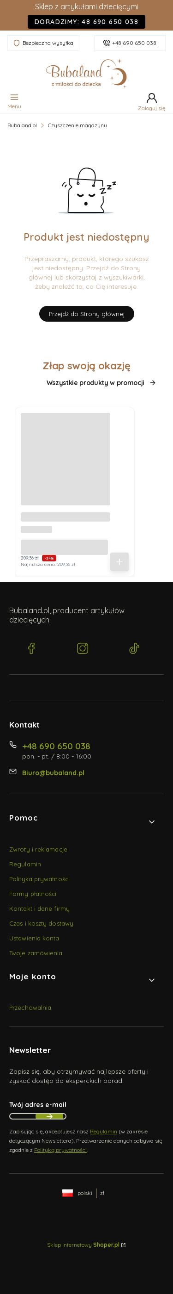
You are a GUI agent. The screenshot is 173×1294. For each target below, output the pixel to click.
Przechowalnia (30, 1007)
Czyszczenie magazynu (77, 125)
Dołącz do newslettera (49, 1116)
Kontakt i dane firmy (39, 908)
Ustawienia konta (34, 938)
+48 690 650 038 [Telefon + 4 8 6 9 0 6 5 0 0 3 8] (56, 746)
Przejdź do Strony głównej (87, 313)
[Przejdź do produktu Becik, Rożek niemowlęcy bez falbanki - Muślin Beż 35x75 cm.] (65, 458)
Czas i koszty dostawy (41, 923)
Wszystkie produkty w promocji (101, 382)
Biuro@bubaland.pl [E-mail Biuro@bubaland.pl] (53, 773)
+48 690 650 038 (134, 42)
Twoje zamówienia (36, 953)
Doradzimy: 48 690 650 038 (86, 22)
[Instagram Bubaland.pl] (82, 649)
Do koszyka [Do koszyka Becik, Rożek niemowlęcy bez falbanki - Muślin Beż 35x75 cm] (119, 562)
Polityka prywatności (39, 879)
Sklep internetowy (83, 1244)
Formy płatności (33, 893)
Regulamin (25, 864)
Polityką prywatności (60, 1149)
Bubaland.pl (22, 125)
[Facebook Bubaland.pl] (31, 649)
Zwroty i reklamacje (38, 849)
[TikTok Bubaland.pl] (134, 649)
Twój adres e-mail (37, 1105)
